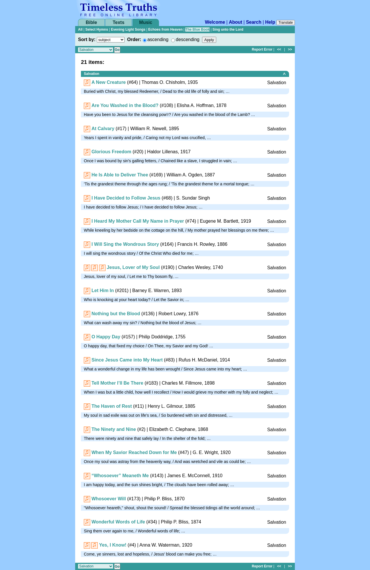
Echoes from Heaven (165, 29)
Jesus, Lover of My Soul (133, 267)
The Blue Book (197, 29)
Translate (285, 23)
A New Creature (108, 82)
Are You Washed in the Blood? (124, 105)
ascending (158, 39)
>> (290, 49)
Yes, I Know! (112, 545)
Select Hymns (96, 29)
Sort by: (86, 39)
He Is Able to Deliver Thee (119, 174)
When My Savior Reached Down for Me (134, 452)
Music (145, 22)
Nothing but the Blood (115, 313)
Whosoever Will (108, 498)
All (80, 29)
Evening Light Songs (128, 29)
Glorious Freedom (111, 151)
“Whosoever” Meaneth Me (120, 475)
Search (253, 22)
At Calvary (102, 128)
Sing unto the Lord (227, 29)
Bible (91, 22)
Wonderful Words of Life (118, 521)
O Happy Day (105, 336)
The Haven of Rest (111, 406)
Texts (119, 22)
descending (187, 39)
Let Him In (102, 290)
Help (270, 22)
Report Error (262, 49)
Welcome (215, 22)
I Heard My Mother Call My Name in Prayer (137, 221)
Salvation (91, 74)
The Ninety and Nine (113, 429)
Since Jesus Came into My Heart (126, 359)
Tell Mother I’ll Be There (117, 383)
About (235, 22)
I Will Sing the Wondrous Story (125, 244)
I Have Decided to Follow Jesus (125, 197)
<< (279, 49)
